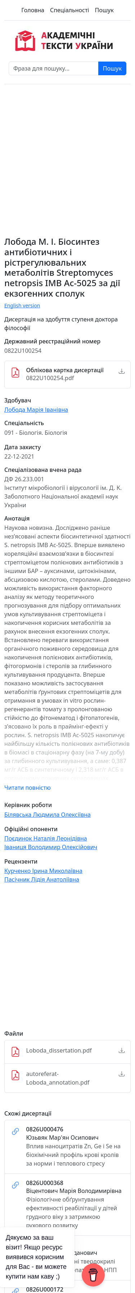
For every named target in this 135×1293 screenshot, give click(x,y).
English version (22, 305)
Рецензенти (20, 861)
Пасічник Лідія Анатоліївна (41, 879)
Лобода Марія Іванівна (36, 410)
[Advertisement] (67, 959)
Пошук (104, 10)
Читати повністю (27, 788)
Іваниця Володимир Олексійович (50, 847)
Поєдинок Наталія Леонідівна (45, 838)
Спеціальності (69, 10)
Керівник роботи (28, 805)
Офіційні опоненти (31, 829)
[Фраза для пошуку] (54, 68)
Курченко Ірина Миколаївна (43, 871)
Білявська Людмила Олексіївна (47, 815)
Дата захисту (22, 447)
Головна (32, 10)
